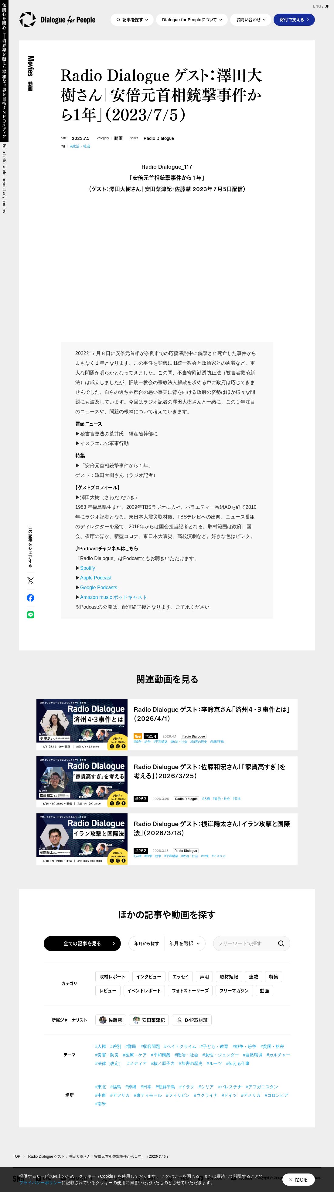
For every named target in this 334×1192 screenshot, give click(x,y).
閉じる (301, 1179)
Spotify (87, 568)
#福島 (115, 1086)
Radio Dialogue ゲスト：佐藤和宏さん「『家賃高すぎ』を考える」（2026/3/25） (210, 771)
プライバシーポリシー (40, 1182)
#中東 (205, 856)
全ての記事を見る (82, 943)
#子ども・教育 (215, 1046)
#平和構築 (161, 741)
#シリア (206, 1086)
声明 (204, 976)
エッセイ (180, 976)
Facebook (30, 598)
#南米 (100, 1103)
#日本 (237, 798)
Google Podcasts (98, 587)
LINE (30, 615)
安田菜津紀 (149, 1020)
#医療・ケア (135, 1054)
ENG (317, 6)
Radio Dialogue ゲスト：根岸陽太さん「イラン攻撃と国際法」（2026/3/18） (212, 828)
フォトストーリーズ (190, 990)
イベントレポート (144, 990)
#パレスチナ (230, 1086)
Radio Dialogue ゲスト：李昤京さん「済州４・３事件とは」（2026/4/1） (212, 714)
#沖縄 (130, 1086)
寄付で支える (292, 20)
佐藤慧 (110, 1020)
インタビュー (149, 976)
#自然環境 (253, 1054)
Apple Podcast (95, 577)
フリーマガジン (234, 990)
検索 (281, 943)
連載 (253, 976)
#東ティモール (148, 1095)
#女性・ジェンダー (221, 1054)
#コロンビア (276, 1095)
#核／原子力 (163, 1063)
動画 (118, 138)
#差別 (115, 1046)
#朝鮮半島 (217, 741)
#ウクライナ (206, 1095)
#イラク (187, 1086)
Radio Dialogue (159, 138)
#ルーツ (214, 1063)
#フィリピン (178, 1095)
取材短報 (229, 976)
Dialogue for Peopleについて (189, 20)
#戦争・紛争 (142, 741)
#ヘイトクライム (180, 1046)
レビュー (108, 990)
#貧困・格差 (272, 1046)
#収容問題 (150, 1046)
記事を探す (132, 20)
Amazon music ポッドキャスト (113, 597)
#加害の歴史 (198, 741)
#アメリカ (219, 856)
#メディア (137, 1063)
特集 (273, 976)
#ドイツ (229, 1095)
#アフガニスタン (262, 1086)
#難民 (130, 1046)
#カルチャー (278, 1054)
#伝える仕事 (238, 1063)
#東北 (100, 1086)
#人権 (206, 798)
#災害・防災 (107, 1054)
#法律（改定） (109, 1063)
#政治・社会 (80, 146)
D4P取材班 (192, 1020)
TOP (16, 1156)
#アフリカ (120, 1095)
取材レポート (112, 976)
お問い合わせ (248, 20)
